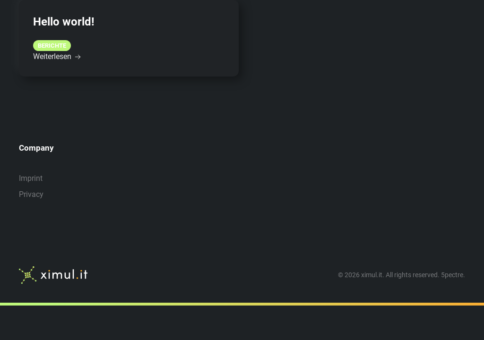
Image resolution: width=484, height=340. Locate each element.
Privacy (31, 194)
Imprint (31, 178)
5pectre (452, 275)
